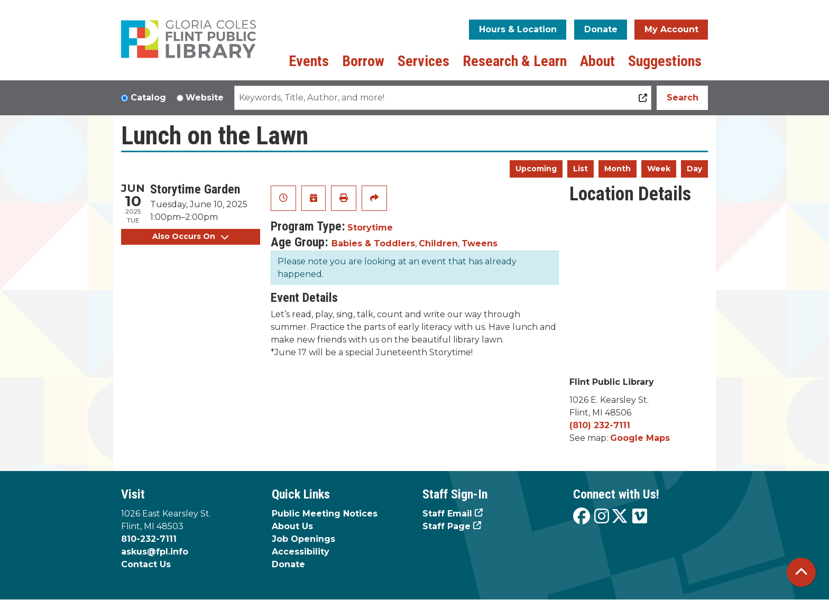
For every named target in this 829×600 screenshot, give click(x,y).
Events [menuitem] (309, 61)
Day (694, 168)
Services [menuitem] (423, 61)
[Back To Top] (801, 572)
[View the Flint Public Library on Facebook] (581, 516)
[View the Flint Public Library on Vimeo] (639, 516)
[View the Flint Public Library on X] (619, 516)
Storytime (370, 228)
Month (617, 168)
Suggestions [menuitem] (665, 61)
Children (438, 243)
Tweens (480, 243)
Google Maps (640, 438)
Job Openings (303, 539)
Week (658, 168)
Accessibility (300, 552)
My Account (671, 29)
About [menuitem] (597, 61)
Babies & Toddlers (373, 243)
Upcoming (536, 168)
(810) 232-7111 (599, 425)
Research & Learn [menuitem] (515, 61)
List (580, 168)
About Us (292, 526)
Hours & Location (518, 29)
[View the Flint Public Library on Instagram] (601, 516)
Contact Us (146, 564)
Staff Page (446, 526)
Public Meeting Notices (324, 514)
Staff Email (447, 514)
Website (205, 98)
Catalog (148, 98)
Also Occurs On (190, 236)
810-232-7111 (149, 539)
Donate (601, 29)
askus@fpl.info (154, 552)
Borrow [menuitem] (363, 61)
